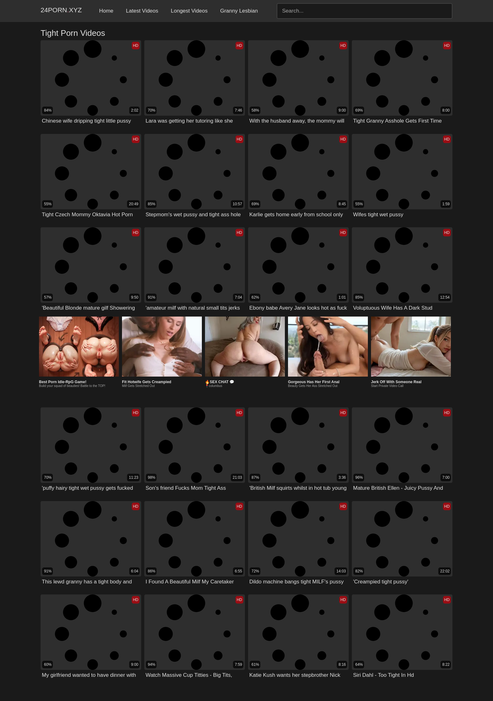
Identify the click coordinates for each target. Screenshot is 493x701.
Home (120, 11)
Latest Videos (156, 11)
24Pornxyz (68, 11)
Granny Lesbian (252, 11)
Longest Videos (202, 11)
